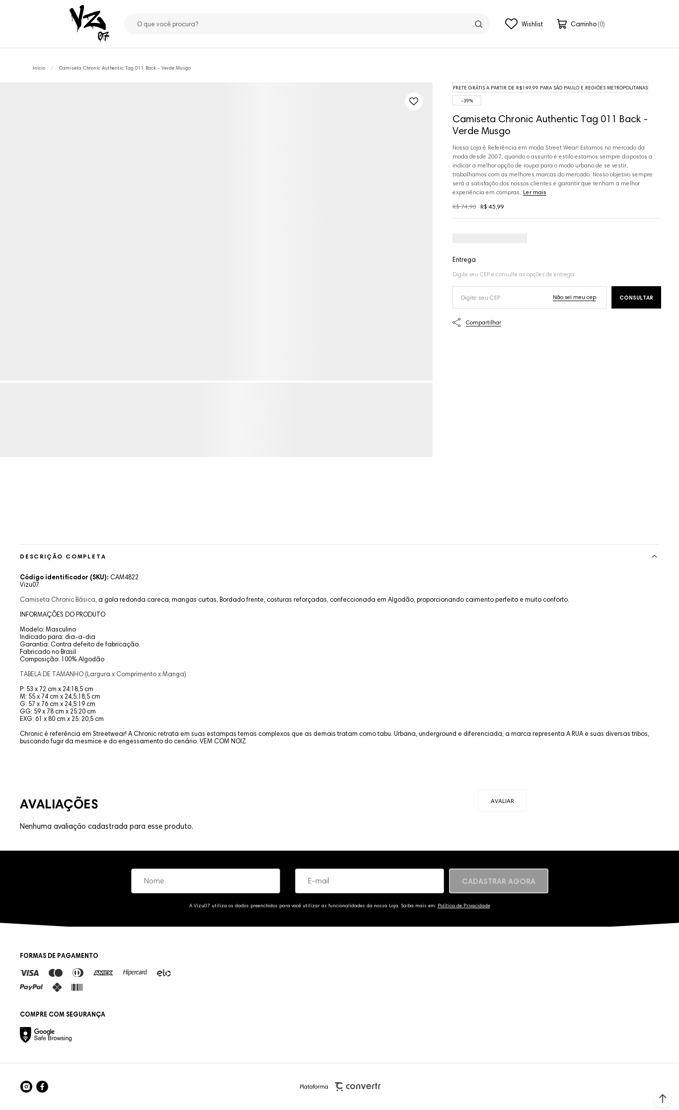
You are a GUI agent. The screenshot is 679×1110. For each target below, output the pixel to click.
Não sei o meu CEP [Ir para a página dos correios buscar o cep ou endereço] (574, 297)
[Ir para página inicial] (39, 68)
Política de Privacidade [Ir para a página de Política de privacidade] (464, 905)
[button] (663, 1099)
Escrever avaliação (502, 801)
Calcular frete (636, 297)
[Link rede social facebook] (42, 1086)
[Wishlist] (524, 23)
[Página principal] (89, 24)
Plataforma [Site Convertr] (340, 1087)
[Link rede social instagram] (26, 1086)
